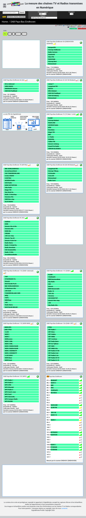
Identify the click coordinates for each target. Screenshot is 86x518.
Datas (24, 34)
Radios (18, 34)
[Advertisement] (21, 54)
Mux (9, 34)
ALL (5, 34)
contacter (64, 508)
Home (5, 21)
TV (13, 34)
